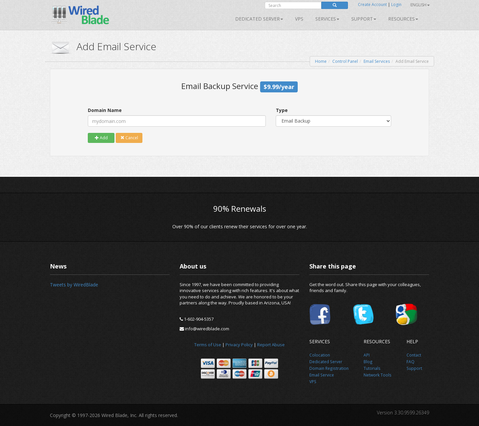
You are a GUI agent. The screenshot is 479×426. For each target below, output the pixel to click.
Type (282, 110)
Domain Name (105, 110)
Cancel (129, 138)
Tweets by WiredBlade (74, 284)
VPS (299, 19)
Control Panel (345, 61)
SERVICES (327, 19)
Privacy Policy (239, 345)
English (420, 5)
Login (396, 4)
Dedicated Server (259, 19)
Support (363, 19)
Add (101, 138)
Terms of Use (207, 345)
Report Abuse (271, 345)
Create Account (372, 4)
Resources (403, 19)
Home (321, 61)
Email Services (377, 61)
